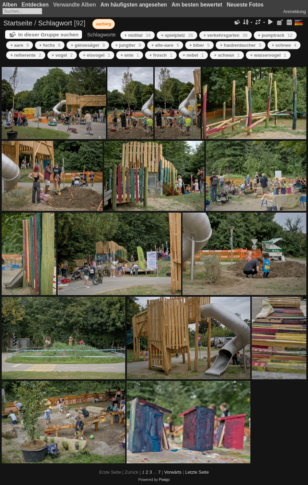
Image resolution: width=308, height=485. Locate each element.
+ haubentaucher (240, 45)
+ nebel (193, 55)
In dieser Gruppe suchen (48, 34)
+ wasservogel (268, 55)
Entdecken (35, 5)
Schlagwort (55, 23)
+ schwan (227, 55)
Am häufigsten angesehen (133, 5)
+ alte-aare (165, 45)
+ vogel (61, 55)
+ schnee (284, 45)
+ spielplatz (177, 35)
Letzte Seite (197, 472)
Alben (9, 5)
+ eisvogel (96, 55)
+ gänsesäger (88, 45)
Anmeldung (294, 11)
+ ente (129, 55)
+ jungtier (128, 45)
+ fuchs (49, 45)
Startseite (17, 23)
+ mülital (138, 35)
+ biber (199, 45)
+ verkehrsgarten (225, 35)
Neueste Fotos (245, 5)
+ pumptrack (275, 35)
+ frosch (160, 55)
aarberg (103, 24)
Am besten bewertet (196, 5)
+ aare (19, 45)
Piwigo (164, 479)
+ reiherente (25, 55)
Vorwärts (173, 472)
